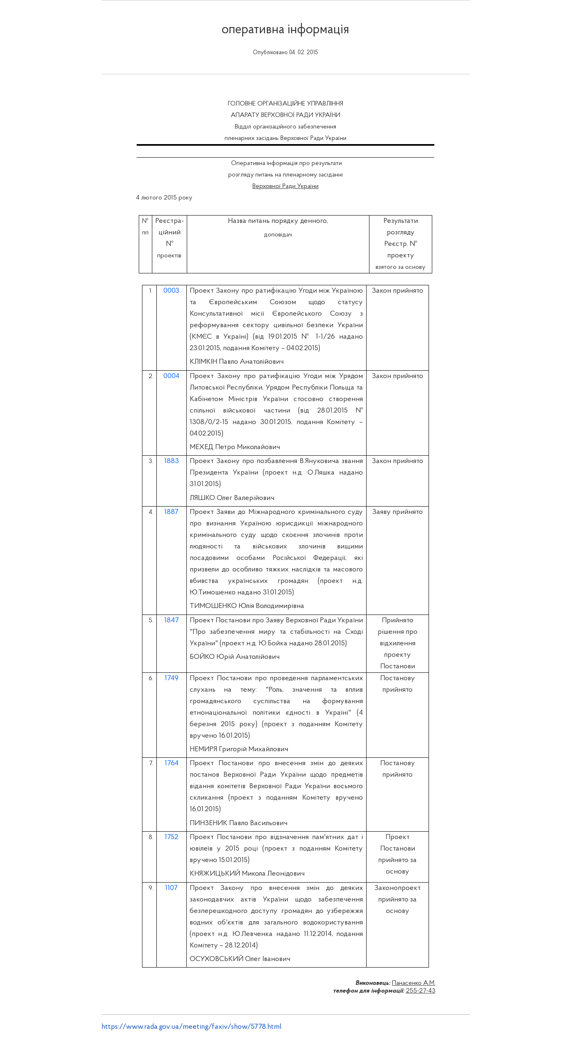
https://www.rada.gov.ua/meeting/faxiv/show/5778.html (191, 1027)
